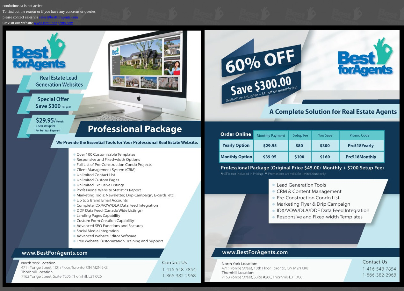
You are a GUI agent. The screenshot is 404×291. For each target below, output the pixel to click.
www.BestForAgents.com (53, 23)
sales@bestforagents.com (58, 17)
